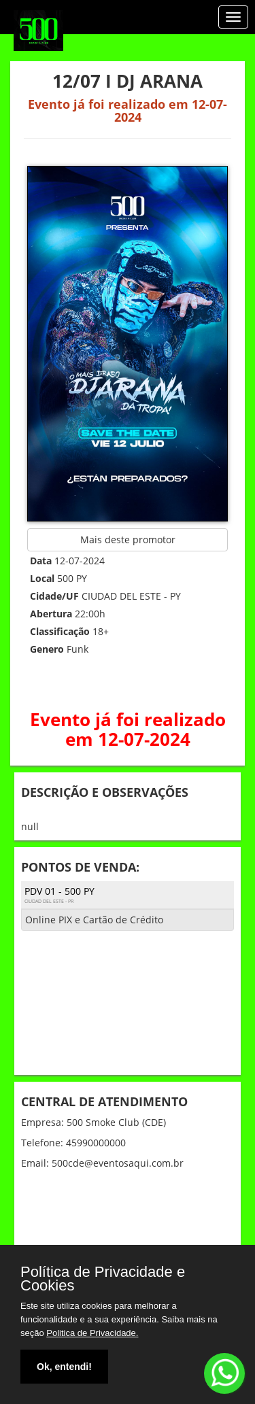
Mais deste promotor (127, 539)
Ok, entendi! (64, 1366)
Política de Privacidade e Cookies (102, 1278)
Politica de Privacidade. (92, 1333)
